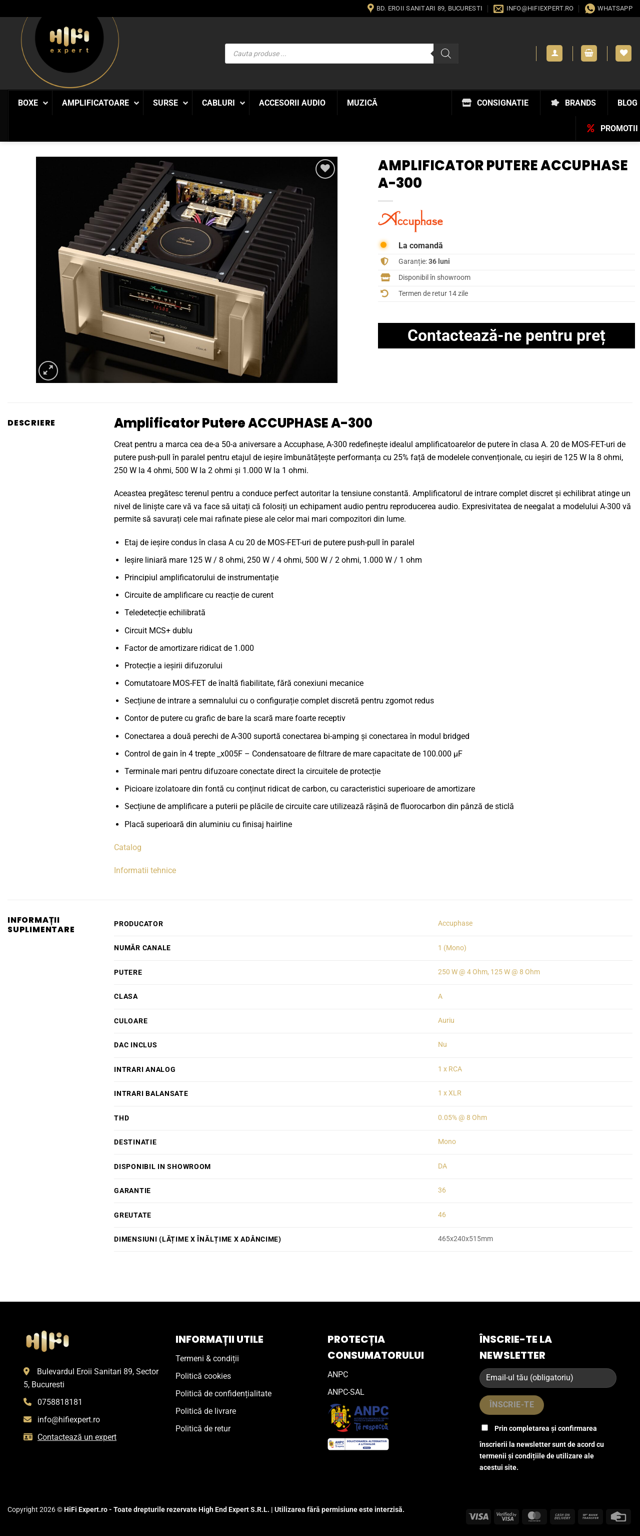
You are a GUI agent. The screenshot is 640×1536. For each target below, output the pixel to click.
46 (442, 1215)
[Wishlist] (624, 53)
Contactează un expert (77, 1437)
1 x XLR (450, 1093)
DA (442, 1166)
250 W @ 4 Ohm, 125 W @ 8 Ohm (489, 972)
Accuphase (455, 923)
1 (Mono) (452, 948)
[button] (554, 53)
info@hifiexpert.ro (69, 1419)
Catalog (128, 847)
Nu (442, 1044)
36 (442, 1190)
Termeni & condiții (207, 1358)
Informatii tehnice (145, 870)
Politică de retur (203, 1428)
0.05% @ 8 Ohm (462, 1117)
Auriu (446, 1020)
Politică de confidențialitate (224, 1393)
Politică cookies (203, 1376)
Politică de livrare (206, 1411)
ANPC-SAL (346, 1392)
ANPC (338, 1374)
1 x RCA (450, 1069)
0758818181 (60, 1402)
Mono (447, 1141)
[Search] (446, 54)
